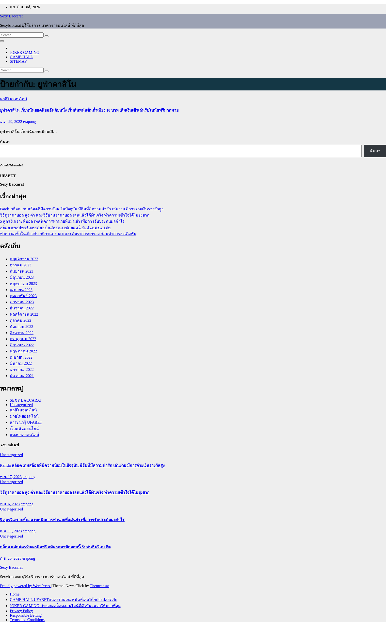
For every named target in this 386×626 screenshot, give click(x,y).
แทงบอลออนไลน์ (24, 435)
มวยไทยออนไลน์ (24, 416)
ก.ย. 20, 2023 (10, 558)
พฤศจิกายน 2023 (24, 259)
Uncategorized (21, 405)
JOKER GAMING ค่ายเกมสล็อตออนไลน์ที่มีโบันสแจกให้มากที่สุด (65, 606)
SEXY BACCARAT (26, 400)
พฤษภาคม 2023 (23, 283)
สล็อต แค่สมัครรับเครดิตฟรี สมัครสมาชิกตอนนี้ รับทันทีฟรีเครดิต (55, 227)
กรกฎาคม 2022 (23, 339)
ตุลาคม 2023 (20, 265)
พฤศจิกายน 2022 (24, 314)
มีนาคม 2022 (21, 363)
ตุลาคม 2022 (20, 320)
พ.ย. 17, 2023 (11, 477)
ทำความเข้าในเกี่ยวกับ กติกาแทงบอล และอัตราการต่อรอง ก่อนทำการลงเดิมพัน (68, 234)
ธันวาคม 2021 (22, 376)
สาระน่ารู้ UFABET (26, 422)
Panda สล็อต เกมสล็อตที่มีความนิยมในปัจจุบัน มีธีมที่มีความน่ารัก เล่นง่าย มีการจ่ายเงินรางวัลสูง (81, 209)
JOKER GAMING (24, 52)
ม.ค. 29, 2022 (11, 121)
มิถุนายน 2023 (22, 277)
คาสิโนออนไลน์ (13, 99)
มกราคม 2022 (22, 369)
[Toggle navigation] (2, 41)
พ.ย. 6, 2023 (10, 504)
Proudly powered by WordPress (25, 586)
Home (14, 594)
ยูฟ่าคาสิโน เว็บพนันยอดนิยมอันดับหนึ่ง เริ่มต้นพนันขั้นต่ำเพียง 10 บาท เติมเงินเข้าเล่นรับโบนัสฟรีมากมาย (89, 110)
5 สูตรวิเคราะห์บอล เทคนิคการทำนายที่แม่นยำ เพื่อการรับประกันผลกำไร (62, 221)
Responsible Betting (26, 615)
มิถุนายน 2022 (22, 345)
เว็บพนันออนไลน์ (24, 428)
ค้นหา (5, 142)
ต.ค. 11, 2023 (11, 531)
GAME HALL (21, 57)
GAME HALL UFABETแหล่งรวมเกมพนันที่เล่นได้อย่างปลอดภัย (63, 599)
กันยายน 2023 (21, 271)
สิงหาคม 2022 (21, 333)
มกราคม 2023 (22, 302)
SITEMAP (18, 61)
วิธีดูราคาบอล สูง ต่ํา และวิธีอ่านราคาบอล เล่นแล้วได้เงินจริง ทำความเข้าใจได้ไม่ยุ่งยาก (74, 215)
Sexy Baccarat (11, 16)
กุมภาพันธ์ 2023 (23, 296)
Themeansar (99, 586)
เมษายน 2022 (21, 357)
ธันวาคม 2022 (22, 308)
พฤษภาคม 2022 (23, 351)
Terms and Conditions (27, 620)
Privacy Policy (21, 611)
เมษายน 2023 (21, 290)
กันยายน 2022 (21, 326)
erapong (29, 121)
